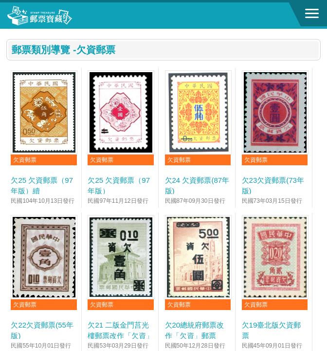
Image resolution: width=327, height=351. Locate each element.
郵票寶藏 (60, 15)
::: (9, 33)
